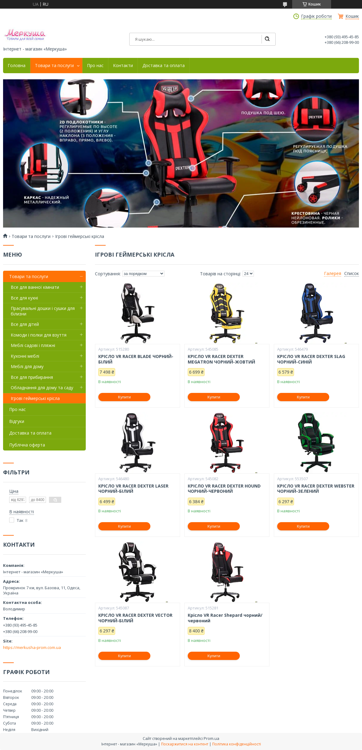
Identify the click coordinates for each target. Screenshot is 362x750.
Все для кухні (24, 298)
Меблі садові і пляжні (33, 345)
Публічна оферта (27, 445)
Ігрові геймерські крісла (35, 398)
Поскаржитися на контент (184, 744)
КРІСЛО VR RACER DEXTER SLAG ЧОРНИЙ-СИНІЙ (311, 359)
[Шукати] (267, 39)
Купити (124, 397)
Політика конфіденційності (236, 744)
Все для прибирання (32, 377)
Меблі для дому (27, 366)
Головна (16, 65)
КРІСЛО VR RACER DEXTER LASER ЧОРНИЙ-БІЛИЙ (133, 488)
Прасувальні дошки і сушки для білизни (43, 311)
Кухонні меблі (25, 356)
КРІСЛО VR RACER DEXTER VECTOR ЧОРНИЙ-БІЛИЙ (135, 617)
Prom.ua (211, 738)
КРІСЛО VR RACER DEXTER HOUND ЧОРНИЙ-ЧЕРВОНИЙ (224, 488)
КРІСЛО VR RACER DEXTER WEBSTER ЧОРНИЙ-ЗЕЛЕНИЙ (315, 488)
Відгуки (16, 421)
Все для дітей (25, 324)
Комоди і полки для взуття (38, 335)
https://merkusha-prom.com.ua (32, 647)
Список (351, 273)
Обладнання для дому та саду (42, 387)
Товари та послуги (54, 65)
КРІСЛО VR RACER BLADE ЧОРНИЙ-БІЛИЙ (135, 359)
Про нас (95, 65)
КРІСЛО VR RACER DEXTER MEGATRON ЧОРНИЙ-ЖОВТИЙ (221, 359)
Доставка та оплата (163, 65)
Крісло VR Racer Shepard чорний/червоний (225, 617)
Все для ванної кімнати (35, 287)
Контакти (123, 65)
